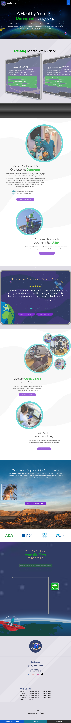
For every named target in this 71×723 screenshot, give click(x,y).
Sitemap (31, 712)
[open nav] (68, 3)
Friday (22, 699)
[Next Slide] (45, 308)
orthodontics (42, 28)
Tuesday (22, 693)
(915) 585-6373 (35, 665)
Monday (22, 691)
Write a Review (44, 314)
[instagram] (37, 674)
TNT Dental (42, 713)
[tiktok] (42, 674)
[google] (33, 674)
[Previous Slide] (26, 308)
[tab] (31, 308)
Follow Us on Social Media (35, 503)
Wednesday (23, 695)
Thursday (23, 697)
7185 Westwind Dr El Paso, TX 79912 (35, 670)
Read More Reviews (26, 314)
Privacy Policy (38, 712)
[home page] (8, 3)
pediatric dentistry (28, 28)
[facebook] (28, 674)
